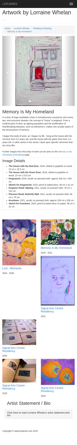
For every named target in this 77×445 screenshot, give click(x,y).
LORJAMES (9, 3)
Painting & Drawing (42, 28)
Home (7, 28)
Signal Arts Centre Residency (52, 310)
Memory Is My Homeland (56, 247)
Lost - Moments (11, 268)
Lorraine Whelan (22, 28)
